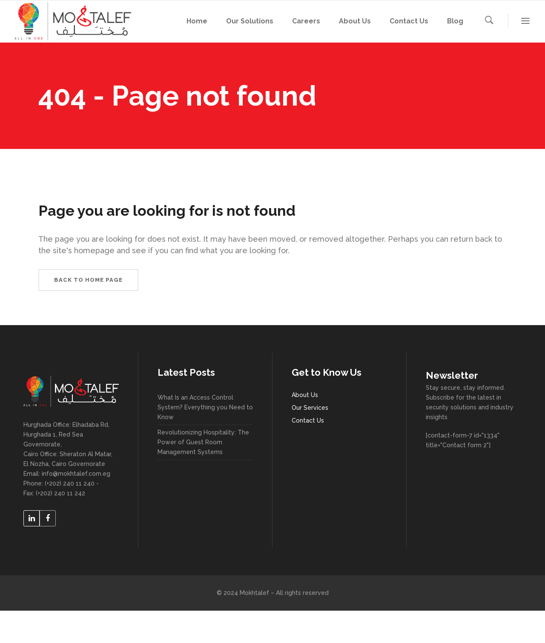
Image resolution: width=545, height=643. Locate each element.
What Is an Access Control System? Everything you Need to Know (205, 407)
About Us (305, 395)
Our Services (310, 407)
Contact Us (308, 420)
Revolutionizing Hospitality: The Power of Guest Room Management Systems (203, 442)
